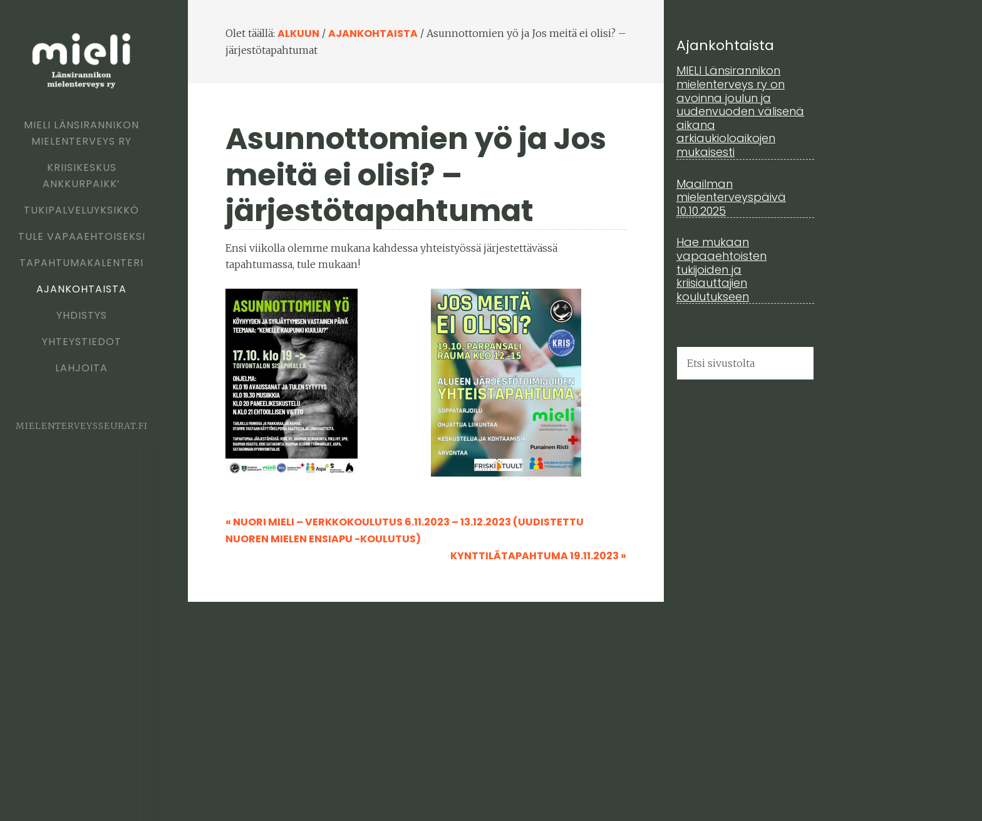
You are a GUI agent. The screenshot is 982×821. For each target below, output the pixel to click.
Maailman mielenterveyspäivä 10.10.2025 (731, 197)
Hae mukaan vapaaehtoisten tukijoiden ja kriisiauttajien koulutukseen (721, 269)
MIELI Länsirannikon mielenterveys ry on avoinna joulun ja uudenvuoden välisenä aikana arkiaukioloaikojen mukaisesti (740, 111)
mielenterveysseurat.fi (82, 425)
